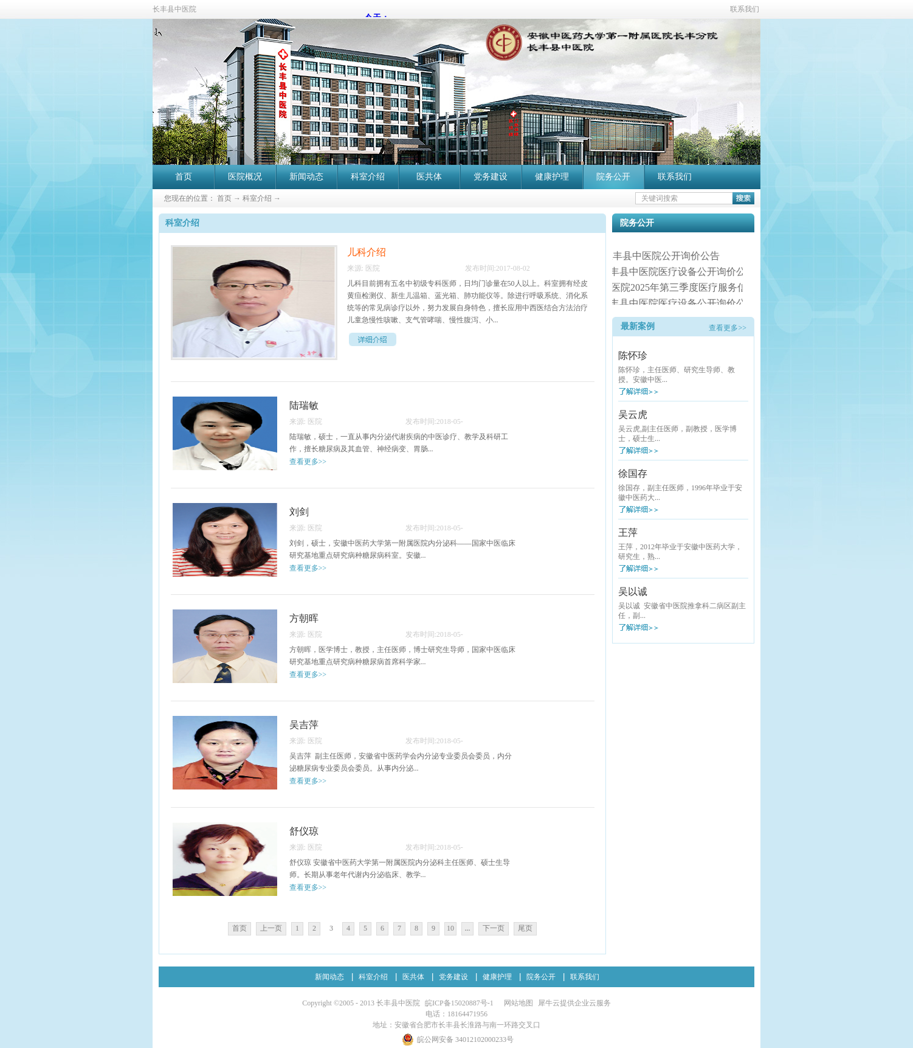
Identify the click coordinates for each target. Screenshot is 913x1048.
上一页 (271, 928)
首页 (183, 176)
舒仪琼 (304, 831)
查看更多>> (727, 328)
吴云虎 (632, 414)
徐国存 (632, 473)
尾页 (525, 928)
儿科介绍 (366, 252)
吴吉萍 (304, 725)
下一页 (494, 928)
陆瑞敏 (304, 405)
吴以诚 (632, 591)
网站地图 (516, 1003)
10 (450, 928)
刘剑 (299, 512)
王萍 (628, 532)
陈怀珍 (632, 355)
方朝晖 (304, 618)
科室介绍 (257, 198)
